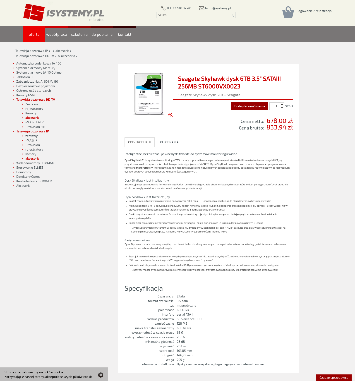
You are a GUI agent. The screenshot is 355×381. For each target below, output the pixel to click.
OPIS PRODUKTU (139, 142)
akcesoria (68, 56)
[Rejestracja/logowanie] (314, 10)
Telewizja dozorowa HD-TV (34, 56)
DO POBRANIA (169, 142)
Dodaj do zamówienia (249, 106)
